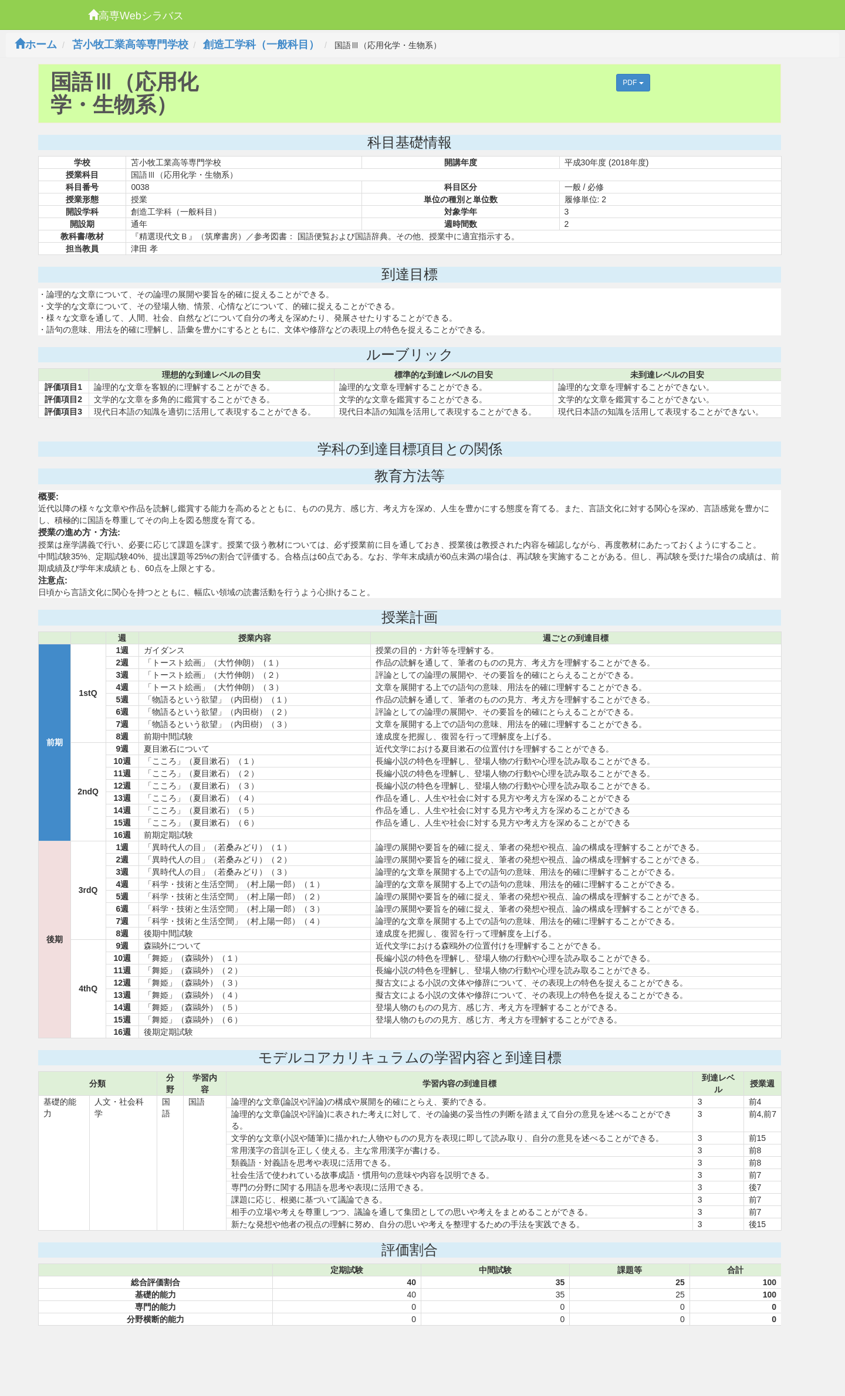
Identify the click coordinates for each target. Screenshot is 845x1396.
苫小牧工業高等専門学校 (130, 44)
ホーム (36, 44)
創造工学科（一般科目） (261, 44)
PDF (633, 83)
